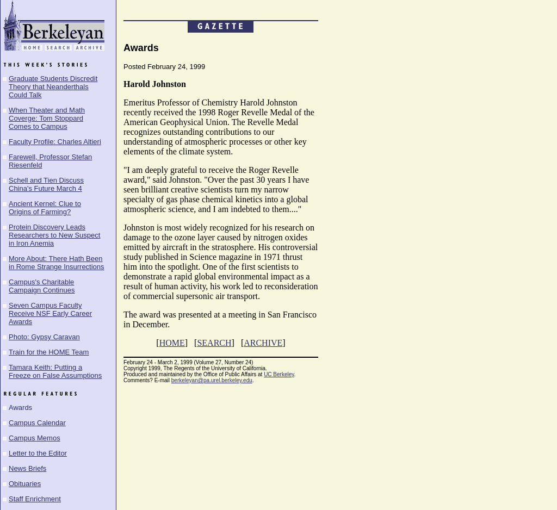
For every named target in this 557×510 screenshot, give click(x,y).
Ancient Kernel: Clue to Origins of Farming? (45, 208)
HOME (172, 342)
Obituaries (25, 484)
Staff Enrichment (35, 499)
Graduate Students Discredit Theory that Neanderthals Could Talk (53, 86)
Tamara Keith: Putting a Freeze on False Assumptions (55, 371)
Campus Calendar (37, 423)
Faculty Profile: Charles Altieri (55, 142)
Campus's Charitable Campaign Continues (42, 286)
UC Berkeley (279, 374)
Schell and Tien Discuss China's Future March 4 (46, 184)
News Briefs (27, 468)
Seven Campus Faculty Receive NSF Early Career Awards (50, 313)
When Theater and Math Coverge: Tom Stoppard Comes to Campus (47, 118)
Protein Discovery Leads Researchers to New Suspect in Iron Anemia (54, 235)
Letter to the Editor (38, 453)
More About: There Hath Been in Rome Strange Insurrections (56, 262)
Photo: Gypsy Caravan (44, 337)
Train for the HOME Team (49, 352)
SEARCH (214, 342)
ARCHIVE (263, 342)
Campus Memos (34, 438)
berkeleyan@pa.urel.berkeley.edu (211, 380)
